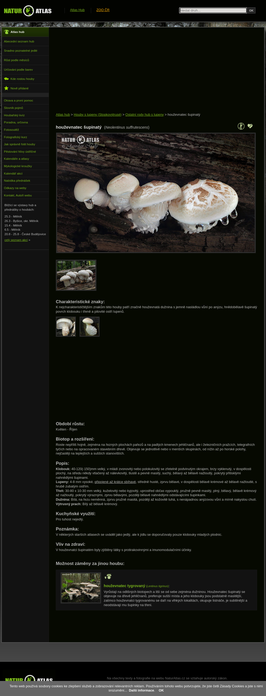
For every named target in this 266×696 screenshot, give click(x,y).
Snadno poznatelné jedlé (20, 50)
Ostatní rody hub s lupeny (144, 115)
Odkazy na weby (15, 188)
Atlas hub (63, 115)
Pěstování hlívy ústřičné (20, 151)
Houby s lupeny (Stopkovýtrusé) (97, 115)
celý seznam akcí (16, 239)
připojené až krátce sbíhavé (115, 482)
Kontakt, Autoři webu (18, 195)
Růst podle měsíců (16, 60)
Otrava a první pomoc (18, 100)
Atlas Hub (77, 10)
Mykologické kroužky (18, 166)
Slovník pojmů (13, 107)
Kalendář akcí (13, 173)
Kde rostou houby (19, 78)
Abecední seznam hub (19, 41)
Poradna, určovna (16, 122)
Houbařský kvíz (14, 115)
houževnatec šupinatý (184, 115)
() (136, 586)
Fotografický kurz (15, 137)
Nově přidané (16, 88)
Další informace (141, 690)
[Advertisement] (151, 70)
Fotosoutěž (11, 129)
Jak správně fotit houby (19, 144)
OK (161, 690)
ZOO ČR (103, 10)
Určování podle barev (18, 69)
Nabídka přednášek (17, 180)
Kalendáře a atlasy (16, 158)
